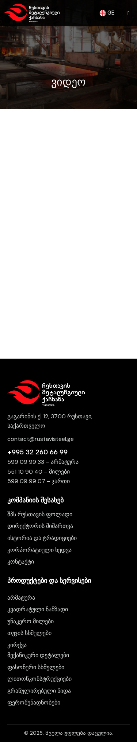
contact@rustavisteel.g (39, 439)
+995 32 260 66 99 (37, 452)
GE (106, 12)
